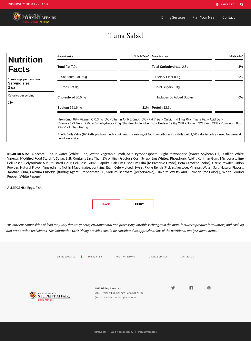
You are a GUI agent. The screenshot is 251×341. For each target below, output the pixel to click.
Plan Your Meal (203, 17)
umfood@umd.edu (125, 297)
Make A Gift (225, 4)
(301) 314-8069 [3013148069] (103, 297)
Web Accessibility (122, 332)
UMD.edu (100, 332)
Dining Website (66, 256)
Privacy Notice (147, 332)
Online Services (158, 256)
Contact (228, 17)
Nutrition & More (126, 256)
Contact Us (187, 256)
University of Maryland (27, 4)
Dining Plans (95, 256)
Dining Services (173, 17)
